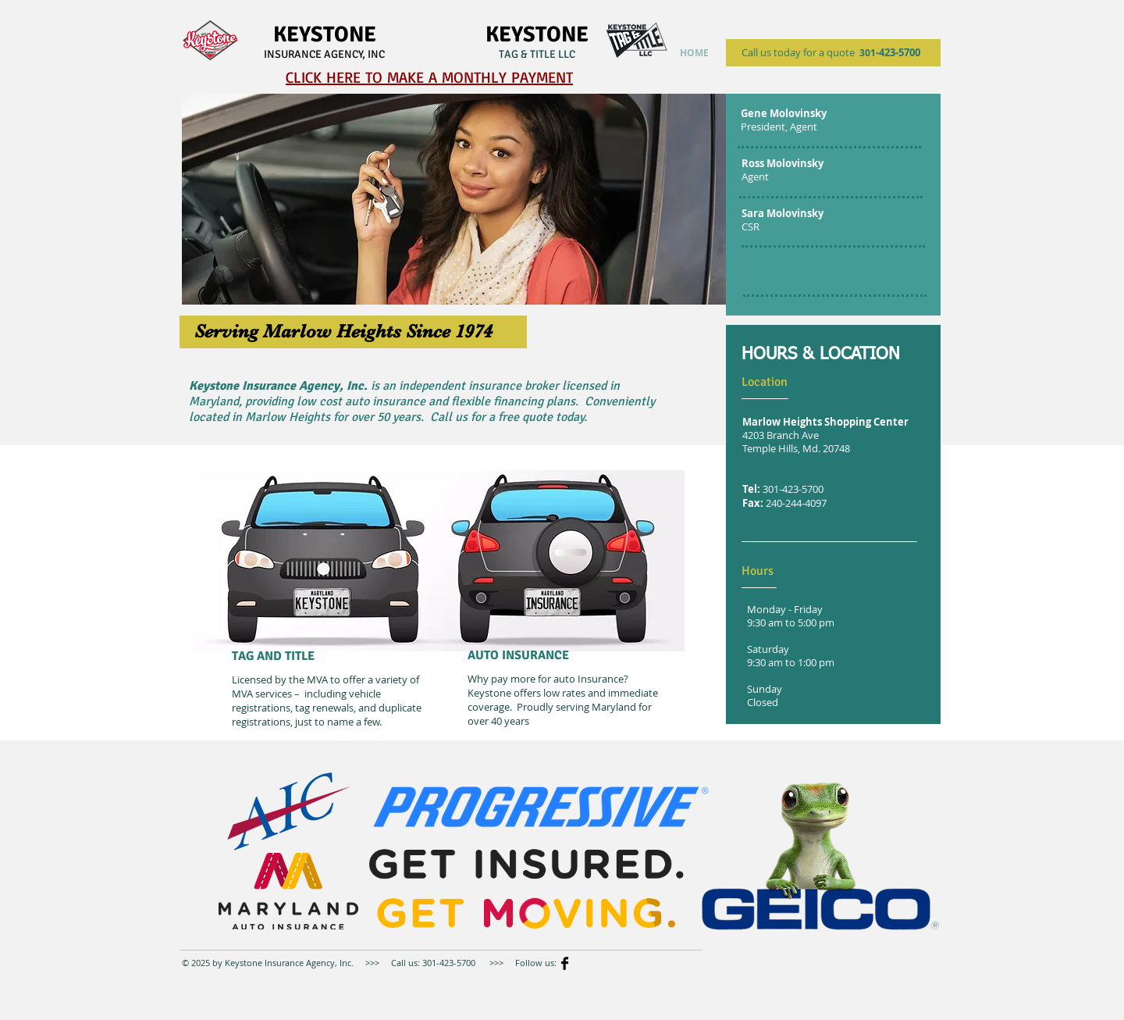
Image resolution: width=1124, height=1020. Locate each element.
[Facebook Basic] (564, 963)
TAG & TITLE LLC (537, 54)
